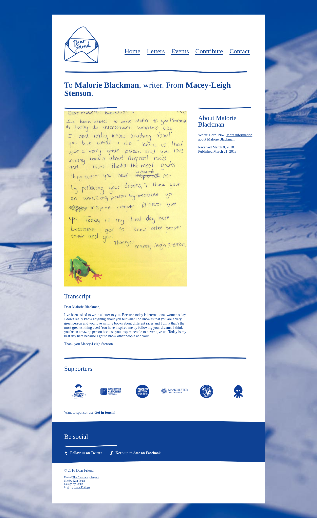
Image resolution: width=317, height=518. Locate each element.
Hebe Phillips (82, 487)
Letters (156, 51)
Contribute (209, 51)
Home (132, 51)
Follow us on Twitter (86, 453)
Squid (79, 483)
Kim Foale (79, 480)
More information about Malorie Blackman (225, 137)
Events (180, 51)
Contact (239, 51)
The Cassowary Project (85, 477)
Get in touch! (104, 412)
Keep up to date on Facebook (138, 453)
